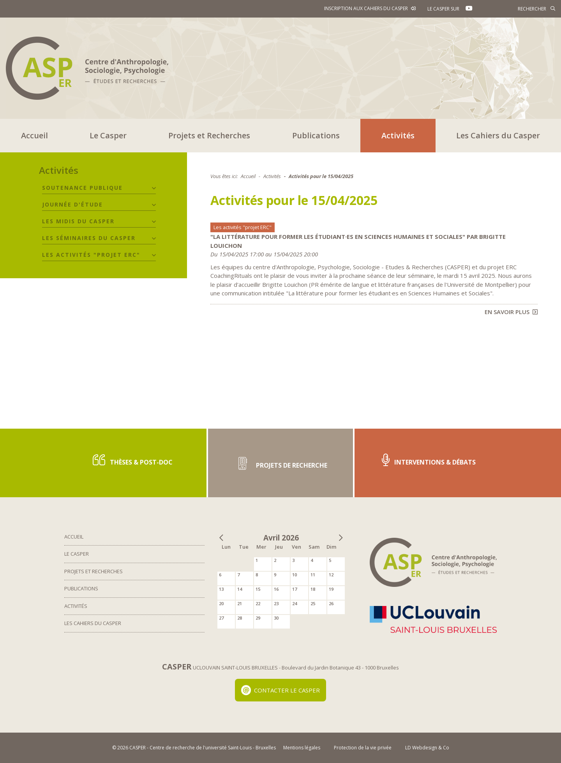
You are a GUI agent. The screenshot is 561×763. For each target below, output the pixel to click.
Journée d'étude (72, 204)
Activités (398, 135)
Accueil (34, 135)
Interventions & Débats (429, 460)
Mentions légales (301, 747)
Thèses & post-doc (133, 460)
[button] (154, 188)
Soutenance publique (82, 187)
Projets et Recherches (209, 135)
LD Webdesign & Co (427, 747)
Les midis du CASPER (78, 221)
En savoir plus (511, 312)
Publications (316, 135)
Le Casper (108, 135)
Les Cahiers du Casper (498, 135)
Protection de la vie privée (363, 747)
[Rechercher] (520, 8)
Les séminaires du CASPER (89, 238)
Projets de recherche (280, 462)
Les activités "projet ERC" (91, 254)
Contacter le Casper (280, 690)
